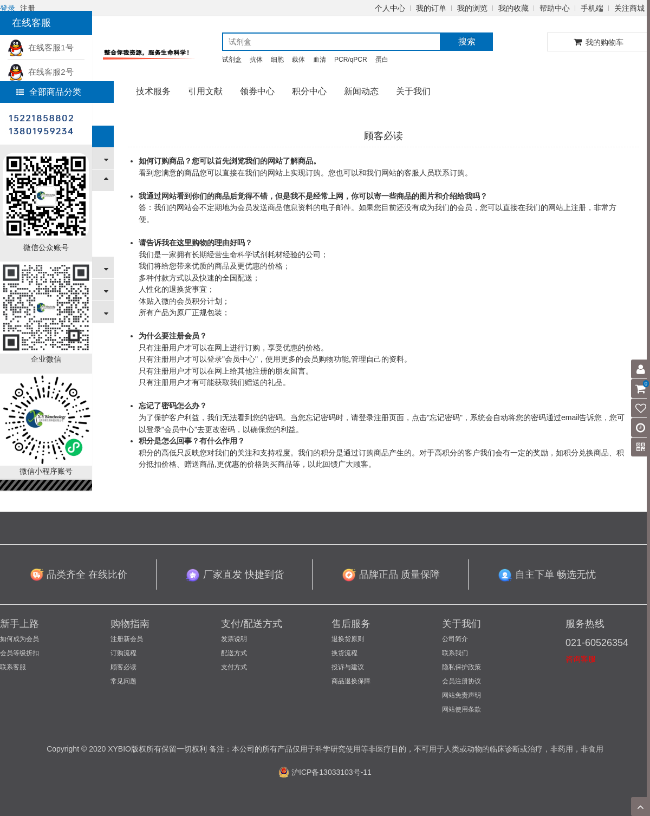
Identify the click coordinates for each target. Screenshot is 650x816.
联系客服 (13, 667)
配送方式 (234, 653)
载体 (298, 59)
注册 (27, 8)
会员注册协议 (461, 681)
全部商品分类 (48, 91)
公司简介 (455, 639)
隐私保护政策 (461, 667)
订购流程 (123, 653)
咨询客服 (581, 659)
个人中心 (390, 8)
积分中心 (309, 91)
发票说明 (234, 639)
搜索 (467, 41)
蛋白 (381, 59)
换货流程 (345, 653)
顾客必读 (123, 667)
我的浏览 (472, 8)
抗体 (256, 59)
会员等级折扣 (19, 653)
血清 (319, 59)
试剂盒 (232, 59)
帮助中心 (555, 8)
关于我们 (413, 91)
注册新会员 (126, 639)
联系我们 (455, 653)
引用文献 (205, 91)
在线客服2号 (41, 71)
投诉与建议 (348, 667)
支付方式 (234, 667)
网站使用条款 (461, 709)
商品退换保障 (351, 681)
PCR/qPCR (350, 59)
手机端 (592, 8)
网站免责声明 (461, 695)
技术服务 (153, 91)
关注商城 (629, 8)
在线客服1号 (41, 47)
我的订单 (431, 8)
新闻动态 (361, 91)
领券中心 (257, 91)
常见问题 (123, 681)
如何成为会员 (19, 639)
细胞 (277, 59)
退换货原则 (348, 639)
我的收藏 (513, 8)
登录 (7, 8)
